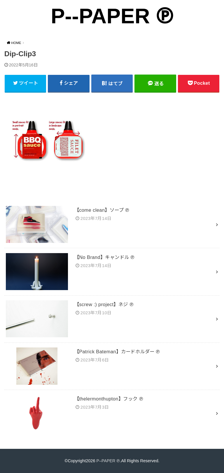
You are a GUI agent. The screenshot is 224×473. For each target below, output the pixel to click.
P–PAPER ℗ (108, 460)
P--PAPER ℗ (112, 16)
